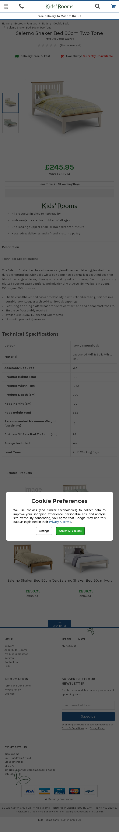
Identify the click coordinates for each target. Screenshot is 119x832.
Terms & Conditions (73, 728)
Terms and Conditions (17, 685)
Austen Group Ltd (71, 819)
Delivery (9, 645)
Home (6, 23)
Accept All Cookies (70, 531)
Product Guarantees (16, 653)
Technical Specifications (20, 259)
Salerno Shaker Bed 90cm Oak (33, 580)
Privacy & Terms (60, 522)
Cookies (9, 693)
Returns (9, 657)
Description (10, 247)
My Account (69, 645)
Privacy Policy (12, 689)
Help (7, 665)
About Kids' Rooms (16, 649)
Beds (45, 23)
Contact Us (11, 662)
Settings (44, 531)
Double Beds (61, 23)
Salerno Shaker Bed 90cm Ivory (86, 580)
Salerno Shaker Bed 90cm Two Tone (29, 27)
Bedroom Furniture (25, 23)
